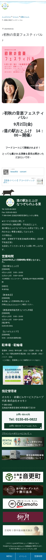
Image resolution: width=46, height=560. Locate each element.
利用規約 (28, 546)
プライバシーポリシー (16, 546)
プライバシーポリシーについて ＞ (17, 433)
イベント (23, 556)
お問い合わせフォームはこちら (23, 426)
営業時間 (38, 556)
